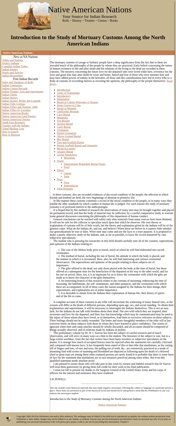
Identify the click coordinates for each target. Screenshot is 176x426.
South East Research (13, 122)
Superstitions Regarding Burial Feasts (84, 164)
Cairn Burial (64, 126)
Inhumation (63, 99)
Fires (66, 182)
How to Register (11, 134)
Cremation (63, 130)
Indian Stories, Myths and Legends (21, 100)
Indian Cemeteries (12, 85)
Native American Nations (112, 404)
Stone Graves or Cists (69, 105)
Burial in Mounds (66, 108)
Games (67, 173)
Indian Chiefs (9, 94)
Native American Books (15, 113)
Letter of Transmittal (68, 92)
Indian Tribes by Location (16, 110)
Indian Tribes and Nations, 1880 (20, 107)
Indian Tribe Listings (13, 103)
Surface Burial (65, 123)
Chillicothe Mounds (68, 111)
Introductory (64, 96)
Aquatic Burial (65, 151)
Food (66, 167)
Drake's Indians (10, 63)
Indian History (10, 97)
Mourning (69, 157)
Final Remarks (65, 188)
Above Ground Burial (69, 136)
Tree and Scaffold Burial (70, 142)
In (54, 194)
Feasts (60, 160)
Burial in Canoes (66, 148)
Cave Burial (63, 114)
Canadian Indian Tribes (15, 66)
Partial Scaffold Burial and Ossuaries (77, 145)
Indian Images (10, 69)
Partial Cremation (66, 133)
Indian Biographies (12, 75)
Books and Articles (12, 72)
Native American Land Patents (19, 116)
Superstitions (71, 185)
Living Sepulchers (67, 154)
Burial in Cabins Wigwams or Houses (77, 102)
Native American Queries (16, 119)
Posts (60, 179)
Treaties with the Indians (15, 125)
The (52, 62)
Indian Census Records (15, 88)
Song (66, 176)
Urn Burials (63, 120)
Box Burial (63, 139)
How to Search (10, 131)
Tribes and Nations (12, 60)
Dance (60, 170)
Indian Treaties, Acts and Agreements (22, 91)
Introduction (63, 89)
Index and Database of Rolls (17, 82)
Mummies (62, 117)
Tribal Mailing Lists (13, 128)
